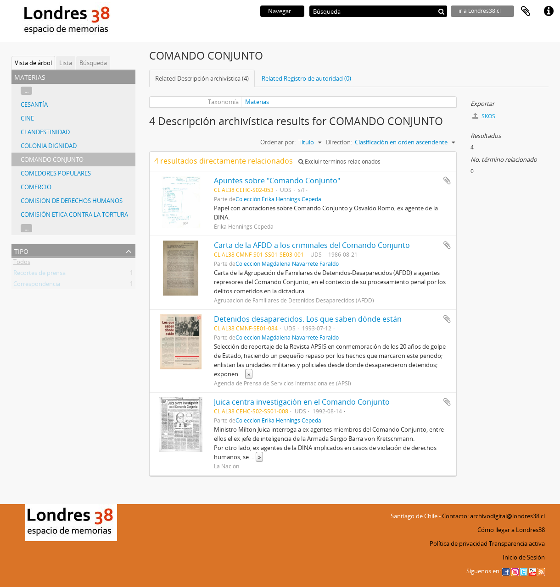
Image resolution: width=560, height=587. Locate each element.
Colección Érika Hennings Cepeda (278, 199)
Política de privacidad (458, 543)
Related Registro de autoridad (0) (306, 78)
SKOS (483, 116)
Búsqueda (93, 63)
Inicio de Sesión (524, 557)
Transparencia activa (517, 543)
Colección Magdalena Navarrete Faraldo (287, 263)
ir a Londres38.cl (480, 11)
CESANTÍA (34, 104)
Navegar (279, 11)
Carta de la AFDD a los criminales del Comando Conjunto (312, 245)
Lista (65, 63)
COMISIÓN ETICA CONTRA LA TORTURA (74, 214)
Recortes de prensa (39, 274)
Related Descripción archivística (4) (202, 78)
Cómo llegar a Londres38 (511, 530)
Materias (257, 102)
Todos (21, 263)
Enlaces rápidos (548, 11)
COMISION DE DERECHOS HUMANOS (72, 201)
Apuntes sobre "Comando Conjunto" (277, 181)
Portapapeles (525, 11)
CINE (27, 118)
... (26, 91)
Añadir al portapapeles (447, 180)
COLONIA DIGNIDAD (49, 146)
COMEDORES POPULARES (56, 173)
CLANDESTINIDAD (45, 132)
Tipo (21, 250)
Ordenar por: (278, 142)
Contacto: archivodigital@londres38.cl (493, 516)
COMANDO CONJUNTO (52, 159)
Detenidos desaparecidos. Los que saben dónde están (308, 319)
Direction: (339, 142)
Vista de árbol (33, 63)
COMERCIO (36, 187)
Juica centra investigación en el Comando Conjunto (302, 402)
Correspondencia (36, 285)
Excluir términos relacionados (339, 161)
